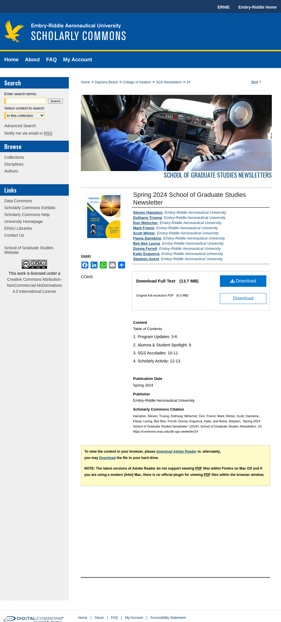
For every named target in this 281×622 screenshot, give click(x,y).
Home (85, 82)
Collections (14, 157)
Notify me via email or (28, 133)
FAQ (114, 618)
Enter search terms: (20, 94)
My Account (134, 618)
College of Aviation (137, 82)
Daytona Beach (106, 82)
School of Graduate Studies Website (28, 250)
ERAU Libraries (18, 228)
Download (243, 280)
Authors (11, 171)
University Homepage (23, 221)
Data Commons (18, 201)
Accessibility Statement (168, 618)
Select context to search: (24, 108)
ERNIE (223, 7)
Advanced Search (20, 125)
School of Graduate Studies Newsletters (218, 174)
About (99, 618)
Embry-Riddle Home (257, 7)
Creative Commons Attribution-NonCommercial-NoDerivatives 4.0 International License (34, 285)
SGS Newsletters (169, 82)
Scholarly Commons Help (27, 214)
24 (188, 82)
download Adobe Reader (176, 452)
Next (254, 82)
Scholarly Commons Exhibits (29, 207)
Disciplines (14, 164)
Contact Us (14, 235)
